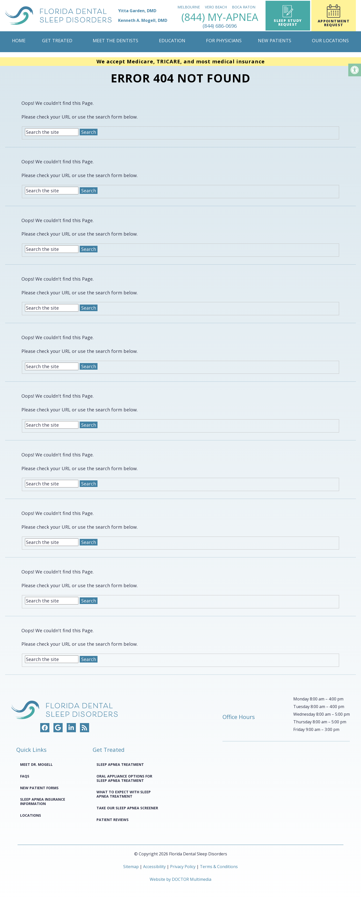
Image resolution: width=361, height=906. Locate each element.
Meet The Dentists (115, 40)
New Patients (274, 40)
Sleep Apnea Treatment (120, 764)
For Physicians (224, 40)
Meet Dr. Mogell (36, 764)
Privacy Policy (183, 866)
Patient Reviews (112, 819)
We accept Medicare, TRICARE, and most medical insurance (180, 61)
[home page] (86, 15)
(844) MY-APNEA (219, 20)
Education (172, 40)
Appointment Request (333, 15)
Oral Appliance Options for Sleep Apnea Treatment (124, 778)
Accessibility (154, 866)
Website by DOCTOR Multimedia (180, 879)
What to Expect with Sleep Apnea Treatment (123, 794)
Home (18, 40)
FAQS (24, 776)
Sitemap (131, 866)
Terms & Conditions (219, 866)
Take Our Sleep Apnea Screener (127, 808)
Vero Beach (216, 7)
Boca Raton (243, 7)
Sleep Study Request (287, 16)
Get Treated (57, 40)
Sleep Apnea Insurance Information (42, 801)
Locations (30, 815)
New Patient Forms (39, 787)
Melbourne (188, 7)
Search (88, 132)
